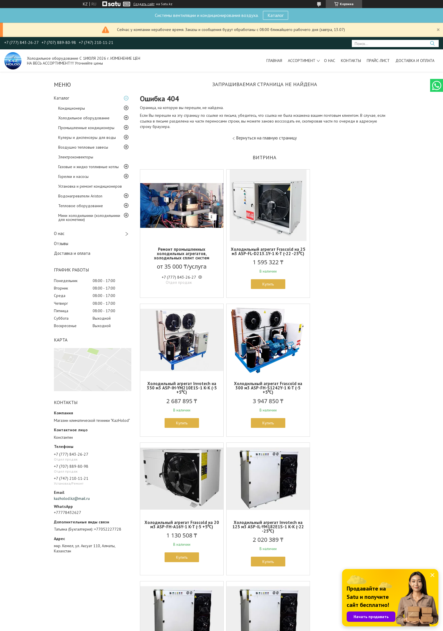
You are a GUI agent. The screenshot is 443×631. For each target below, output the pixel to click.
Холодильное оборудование (84, 118)
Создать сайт (144, 4)
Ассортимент (301, 60)
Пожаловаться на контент (258, 625)
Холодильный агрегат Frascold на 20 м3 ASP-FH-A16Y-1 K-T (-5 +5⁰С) (264, 390)
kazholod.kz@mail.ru (72, 498)
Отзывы (61, 243)
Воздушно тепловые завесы (83, 147)
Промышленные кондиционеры (86, 127)
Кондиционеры (71, 108)
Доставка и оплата (414, 60)
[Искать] (432, 43)
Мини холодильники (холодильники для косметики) (89, 217)
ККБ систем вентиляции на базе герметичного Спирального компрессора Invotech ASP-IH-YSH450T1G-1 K (264, 533)
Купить (264, 288)
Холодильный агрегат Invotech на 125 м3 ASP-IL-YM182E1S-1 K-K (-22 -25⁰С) (348, 392)
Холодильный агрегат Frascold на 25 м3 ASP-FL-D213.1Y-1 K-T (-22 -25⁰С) (264, 253)
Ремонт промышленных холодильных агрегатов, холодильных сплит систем (180, 253)
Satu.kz (246, 620)
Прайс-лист (378, 60)
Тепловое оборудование (80, 205)
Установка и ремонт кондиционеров (90, 186)
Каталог (276, 15)
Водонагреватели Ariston (80, 196)
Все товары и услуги (262, 597)
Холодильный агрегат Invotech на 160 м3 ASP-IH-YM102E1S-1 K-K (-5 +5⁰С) (181, 531)
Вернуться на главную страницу (266, 138)
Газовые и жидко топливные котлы (88, 166)
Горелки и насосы (73, 176)
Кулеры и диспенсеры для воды (87, 137)
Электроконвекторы (75, 157)
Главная (274, 60)
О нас (329, 60)
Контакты (351, 60)
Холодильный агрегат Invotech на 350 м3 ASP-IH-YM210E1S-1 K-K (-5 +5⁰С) (348, 253)
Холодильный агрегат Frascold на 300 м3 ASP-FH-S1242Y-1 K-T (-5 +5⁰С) (181, 392)
